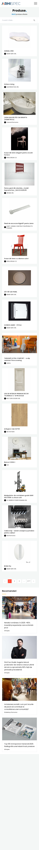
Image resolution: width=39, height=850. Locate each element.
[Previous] (5, 581)
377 (28, 581)
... (24, 581)
